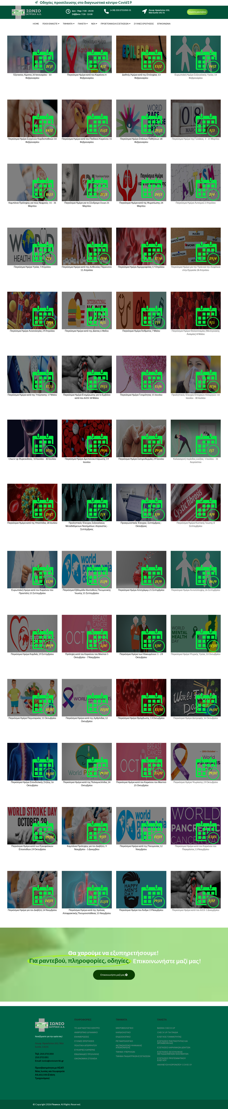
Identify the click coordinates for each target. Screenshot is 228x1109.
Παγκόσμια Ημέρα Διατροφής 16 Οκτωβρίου (195, 718)
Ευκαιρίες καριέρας (84, 1050)
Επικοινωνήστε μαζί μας (114, 974)
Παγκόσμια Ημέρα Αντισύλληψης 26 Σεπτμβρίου (195, 590)
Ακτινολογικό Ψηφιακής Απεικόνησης (129, 1046)
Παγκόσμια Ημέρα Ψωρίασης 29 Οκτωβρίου (195, 782)
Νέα (93, 23)
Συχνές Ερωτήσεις (144, 23)
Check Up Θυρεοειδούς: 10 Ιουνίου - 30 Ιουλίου (32, 458)
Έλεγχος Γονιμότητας (169, 1036)
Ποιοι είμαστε (49, 23)
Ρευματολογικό (124, 1041)
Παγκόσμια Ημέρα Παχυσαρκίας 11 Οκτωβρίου (32, 718)
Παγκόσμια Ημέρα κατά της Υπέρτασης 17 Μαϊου (32, 394)
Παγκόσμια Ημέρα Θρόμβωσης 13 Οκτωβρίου (141, 718)
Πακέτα (82, 23)
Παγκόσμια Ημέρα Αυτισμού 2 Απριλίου (196, 202)
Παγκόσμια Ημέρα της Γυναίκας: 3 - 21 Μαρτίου (195, 138)
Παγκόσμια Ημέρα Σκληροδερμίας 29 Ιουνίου (141, 458)
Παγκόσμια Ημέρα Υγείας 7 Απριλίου (32, 266)
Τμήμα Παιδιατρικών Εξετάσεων (133, 1056)
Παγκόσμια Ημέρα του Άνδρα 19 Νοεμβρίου (141, 910)
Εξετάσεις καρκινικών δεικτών (173, 1047)
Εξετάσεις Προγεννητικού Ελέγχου (171, 1059)
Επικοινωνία (164, 23)
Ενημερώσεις (81, 1036)
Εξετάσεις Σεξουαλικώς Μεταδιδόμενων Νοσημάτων (172, 1053)
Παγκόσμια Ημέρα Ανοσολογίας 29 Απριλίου (32, 330)
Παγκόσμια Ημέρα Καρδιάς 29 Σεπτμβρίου (32, 654)
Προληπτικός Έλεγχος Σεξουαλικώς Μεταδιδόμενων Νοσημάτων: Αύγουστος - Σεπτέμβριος (87, 526)
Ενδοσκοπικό (123, 1036)
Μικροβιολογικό (124, 1028)
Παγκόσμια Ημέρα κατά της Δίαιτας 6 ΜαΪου (87, 330)
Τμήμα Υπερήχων (125, 1052)
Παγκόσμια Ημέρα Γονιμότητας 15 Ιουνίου (141, 394)
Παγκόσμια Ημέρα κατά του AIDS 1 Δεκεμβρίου (195, 910)
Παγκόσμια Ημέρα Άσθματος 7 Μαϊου (141, 330)
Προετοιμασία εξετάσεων (115, 23)
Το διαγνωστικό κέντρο (87, 1028)
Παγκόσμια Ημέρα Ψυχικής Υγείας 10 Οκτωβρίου (195, 654)
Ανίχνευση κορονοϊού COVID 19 (174, 1064)
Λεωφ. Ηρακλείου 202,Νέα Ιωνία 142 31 (159, 11)
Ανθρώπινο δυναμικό (86, 1032)
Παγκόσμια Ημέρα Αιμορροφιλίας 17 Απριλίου (141, 266)
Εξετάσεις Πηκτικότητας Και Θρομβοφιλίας (172, 1042)
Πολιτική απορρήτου (85, 1045)
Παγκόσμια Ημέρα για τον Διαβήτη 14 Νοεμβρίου (32, 910)
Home (36, 23)
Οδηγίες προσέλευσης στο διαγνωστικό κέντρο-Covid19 (85, 2)
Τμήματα (68, 23)
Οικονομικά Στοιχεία (85, 1058)
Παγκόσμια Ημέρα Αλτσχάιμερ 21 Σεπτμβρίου (141, 590)
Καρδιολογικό (123, 1032)
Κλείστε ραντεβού (197, 11)
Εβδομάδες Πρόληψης (86, 1054)
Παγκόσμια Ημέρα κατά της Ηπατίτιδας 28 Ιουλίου (32, 522)
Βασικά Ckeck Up (166, 1028)
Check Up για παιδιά (167, 1032)
